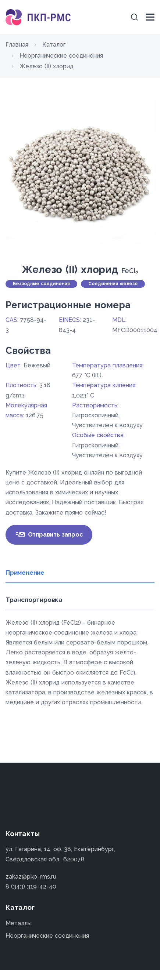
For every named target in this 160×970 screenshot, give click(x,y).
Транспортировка (34, 599)
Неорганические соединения (47, 935)
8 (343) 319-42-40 (31, 886)
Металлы (19, 923)
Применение (25, 572)
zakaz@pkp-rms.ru (31, 876)
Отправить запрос (49, 534)
